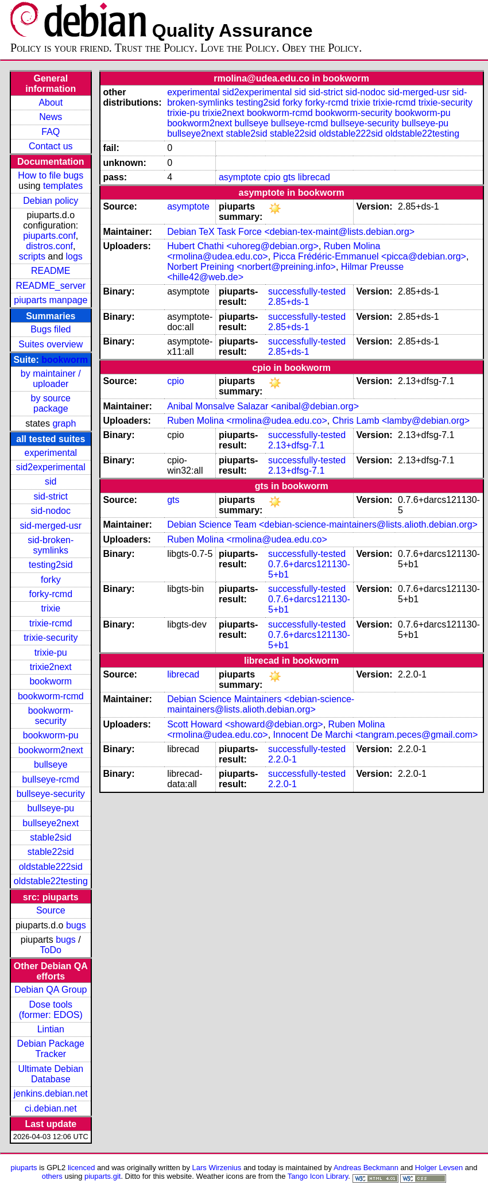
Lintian (50, 1029)
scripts (32, 256)
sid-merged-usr (51, 526)
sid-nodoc (51, 511)
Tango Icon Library (318, 1176)
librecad (314, 177)
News (50, 117)
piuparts (24, 1167)
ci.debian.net (51, 1108)
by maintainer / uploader (51, 379)
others (52, 1176)
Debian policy (50, 201)
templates (63, 186)
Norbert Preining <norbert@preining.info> (251, 267)
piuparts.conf (49, 236)
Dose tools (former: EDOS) (51, 1010)
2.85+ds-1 (288, 302)
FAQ (50, 132)
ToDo (50, 950)
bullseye (51, 764)
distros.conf (49, 246)
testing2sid (51, 565)
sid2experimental (51, 467)
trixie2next (51, 667)
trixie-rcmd (50, 623)
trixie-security (51, 637)
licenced (81, 1167)
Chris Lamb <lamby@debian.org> (401, 420)
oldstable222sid (51, 867)
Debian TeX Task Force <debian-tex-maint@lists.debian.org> (291, 232)
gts (289, 177)
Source (50, 910)
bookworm (64, 360)
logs (74, 256)
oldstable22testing (51, 881)
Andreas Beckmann (366, 1167)
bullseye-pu (50, 808)
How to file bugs (50, 175)
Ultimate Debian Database (50, 1074)
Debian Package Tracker (50, 1049)
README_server (51, 286)
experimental (50, 453)
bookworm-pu (51, 735)
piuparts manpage (50, 300)
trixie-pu (50, 652)
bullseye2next (50, 823)
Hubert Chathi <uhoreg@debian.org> (243, 246)
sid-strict (51, 496)
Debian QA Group (50, 989)
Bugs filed (50, 329)
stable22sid (51, 852)
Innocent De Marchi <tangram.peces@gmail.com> (375, 735)
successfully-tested (307, 291)
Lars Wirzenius (217, 1167)
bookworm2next (50, 750)
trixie (50, 608)
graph (64, 423)
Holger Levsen (439, 1167)
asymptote (240, 177)
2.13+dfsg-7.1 (296, 445)
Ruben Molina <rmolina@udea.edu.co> (247, 420)
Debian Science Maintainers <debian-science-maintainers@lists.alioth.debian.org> (260, 704)
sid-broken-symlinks (50, 545)
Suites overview (50, 344)
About (50, 102)
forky (51, 579)
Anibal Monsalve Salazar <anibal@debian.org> (263, 406)
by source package (51, 403)
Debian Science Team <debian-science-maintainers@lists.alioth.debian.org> (322, 524)
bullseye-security (51, 794)
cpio (272, 177)
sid (50, 481)
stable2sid (50, 837)
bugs (76, 925)
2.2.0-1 (282, 759)
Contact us (50, 146)
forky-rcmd (51, 594)
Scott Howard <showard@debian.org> (245, 724)
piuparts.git (102, 1176)
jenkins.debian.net (51, 1093)
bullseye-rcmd (50, 779)
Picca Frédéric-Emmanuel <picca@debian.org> (369, 256)
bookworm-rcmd (51, 696)
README (50, 271)
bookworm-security (50, 716)
